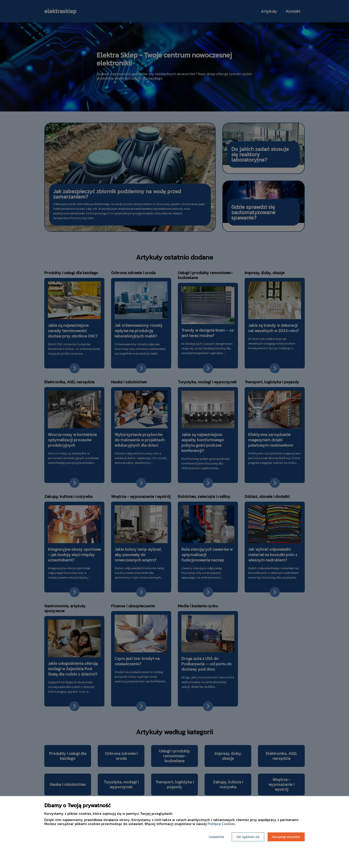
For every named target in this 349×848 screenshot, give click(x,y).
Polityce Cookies (221, 823)
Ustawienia (216, 837)
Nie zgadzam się (248, 837)
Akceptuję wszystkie (286, 837)
